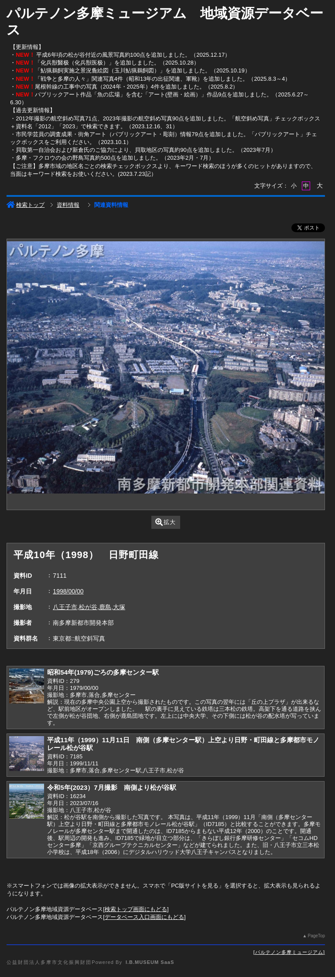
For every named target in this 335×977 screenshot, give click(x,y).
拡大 (165, 522)
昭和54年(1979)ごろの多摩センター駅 (102, 672)
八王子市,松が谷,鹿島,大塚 (89, 606)
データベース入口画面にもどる (144, 917)
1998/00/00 (68, 591)
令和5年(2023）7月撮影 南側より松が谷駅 (111, 787)
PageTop (316, 935)
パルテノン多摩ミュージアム (289, 952)
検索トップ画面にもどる (136, 909)
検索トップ (25, 205)
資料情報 (68, 205)
